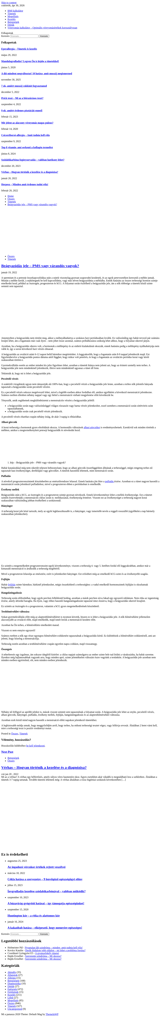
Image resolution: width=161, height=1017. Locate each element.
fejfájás (11, 584)
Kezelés (12, 19)
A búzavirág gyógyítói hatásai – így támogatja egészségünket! (46, 903)
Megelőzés (13, 16)
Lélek (10, 997)
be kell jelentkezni (35, 745)
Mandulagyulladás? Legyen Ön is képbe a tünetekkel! (30, 61)
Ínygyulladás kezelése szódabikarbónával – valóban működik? (47, 891)
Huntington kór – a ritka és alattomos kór (34, 915)
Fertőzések (13, 992)
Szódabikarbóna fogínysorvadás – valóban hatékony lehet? (32, 159)
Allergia (12, 978)
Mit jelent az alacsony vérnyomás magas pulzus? (27, 122)
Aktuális (12, 972)
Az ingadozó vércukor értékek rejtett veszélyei (36, 867)
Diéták (11, 25)
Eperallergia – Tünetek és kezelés (19, 49)
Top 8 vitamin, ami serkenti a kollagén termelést (27, 147)
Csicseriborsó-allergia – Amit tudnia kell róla (25, 135)
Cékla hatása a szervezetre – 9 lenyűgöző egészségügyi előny (45, 879)
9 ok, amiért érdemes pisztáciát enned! (21, 110)
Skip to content (9, 2)
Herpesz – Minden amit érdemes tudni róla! (24, 184)
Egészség (12, 989)
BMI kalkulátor (15, 10)
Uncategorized (15, 1009)
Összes (11, 256)
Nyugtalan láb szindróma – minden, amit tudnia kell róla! (54, 947)
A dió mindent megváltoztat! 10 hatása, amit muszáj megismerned (36, 73)
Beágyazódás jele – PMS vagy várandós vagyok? (40, 266)
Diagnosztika (14, 983)
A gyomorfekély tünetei (47, 953)
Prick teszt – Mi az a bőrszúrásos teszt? (22, 98)
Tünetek (12, 13)
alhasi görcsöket (92, 427)
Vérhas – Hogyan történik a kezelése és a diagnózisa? (29, 172)
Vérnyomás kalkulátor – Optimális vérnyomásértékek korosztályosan (42, 27)
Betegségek (13, 22)
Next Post (7, 751)
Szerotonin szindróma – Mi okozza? (43, 956)
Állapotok (13, 975)
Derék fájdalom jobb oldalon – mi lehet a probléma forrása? (55, 950)
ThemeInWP (52, 1014)
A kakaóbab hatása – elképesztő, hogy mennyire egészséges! (45, 927)
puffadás (109, 481)
